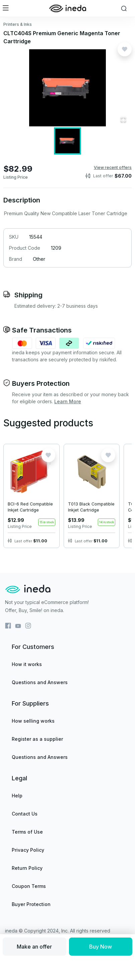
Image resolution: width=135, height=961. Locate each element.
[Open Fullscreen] (123, 119)
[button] (67, 87)
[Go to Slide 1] (67, 141)
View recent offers (113, 167)
